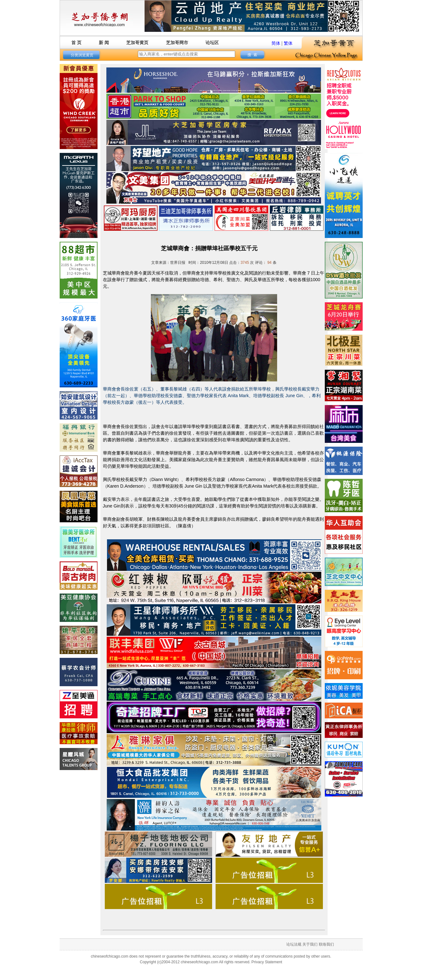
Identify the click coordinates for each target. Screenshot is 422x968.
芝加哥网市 (177, 42)
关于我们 (310, 944)
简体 (275, 43)
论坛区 (212, 42)
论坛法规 (293, 944)
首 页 (76, 42)
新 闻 (104, 42)
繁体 (288, 43)
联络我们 (326, 944)
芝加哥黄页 (137, 42)
